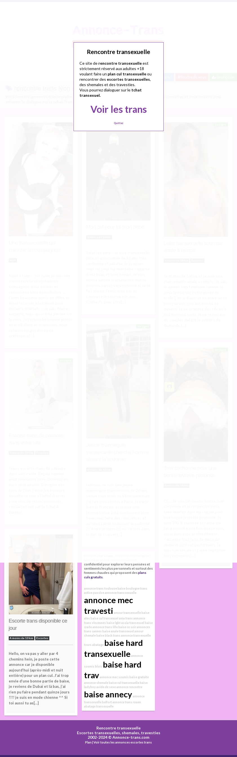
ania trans (126, 618)
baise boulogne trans (132, 588)
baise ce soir (127, 627)
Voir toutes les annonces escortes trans (123, 742)
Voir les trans (118, 109)
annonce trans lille (105, 627)
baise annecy (108, 694)
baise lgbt (114, 623)
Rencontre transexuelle (118, 727)
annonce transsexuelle (120, 592)
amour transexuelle (127, 612)
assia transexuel (132, 623)
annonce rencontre (129, 687)
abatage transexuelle (99, 706)
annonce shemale (96, 682)
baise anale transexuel (118, 631)
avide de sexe (106, 687)
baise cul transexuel (104, 618)
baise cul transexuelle (124, 682)
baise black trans (108, 635)
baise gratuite (139, 677)
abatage (98, 644)
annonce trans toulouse (100, 588)
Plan (88, 742)
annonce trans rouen (126, 702)
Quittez (118, 123)
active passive (94, 592)
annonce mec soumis (114, 677)
